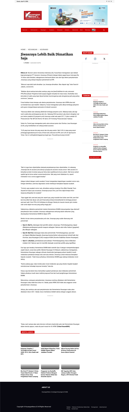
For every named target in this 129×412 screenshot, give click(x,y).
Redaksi (27, 62)
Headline (95, 100)
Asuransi (44, 50)
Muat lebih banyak (95, 155)
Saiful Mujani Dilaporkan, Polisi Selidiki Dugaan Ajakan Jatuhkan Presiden (50, 350)
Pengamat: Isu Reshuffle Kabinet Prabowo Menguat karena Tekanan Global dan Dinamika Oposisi (49, 373)
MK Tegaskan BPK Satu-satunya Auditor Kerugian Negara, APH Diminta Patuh (69, 372)
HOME (23, 50)
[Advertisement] (50, 152)
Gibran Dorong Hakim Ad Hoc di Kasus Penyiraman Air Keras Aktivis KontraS (70, 350)
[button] (104, 30)
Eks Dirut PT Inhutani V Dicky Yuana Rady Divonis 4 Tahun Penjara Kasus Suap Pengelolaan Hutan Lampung (29, 373)
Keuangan (32, 50)
